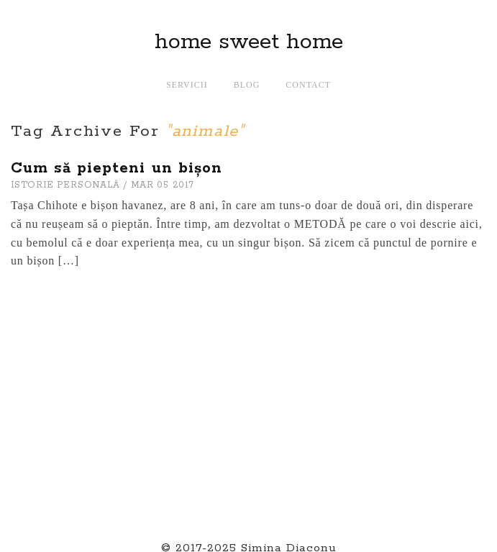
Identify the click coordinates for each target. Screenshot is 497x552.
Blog (247, 85)
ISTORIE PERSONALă (65, 185)
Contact (308, 85)
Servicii (187, 85)
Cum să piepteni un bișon (116, 168)
